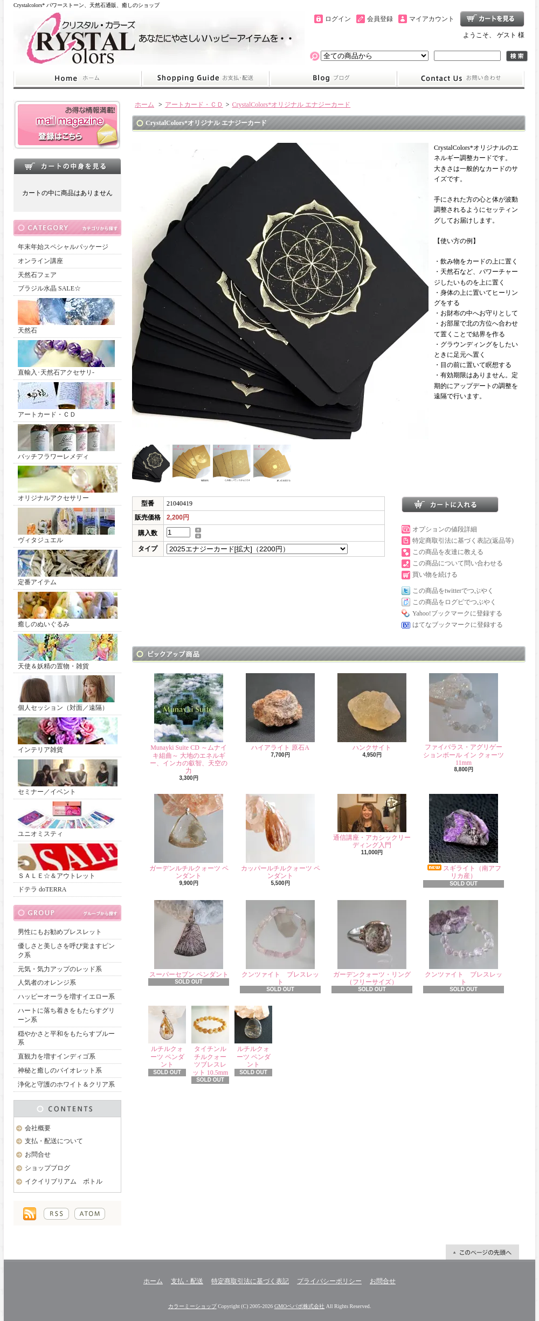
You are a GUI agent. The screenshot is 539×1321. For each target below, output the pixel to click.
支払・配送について (205, 78)
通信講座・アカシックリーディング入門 (372, 821)
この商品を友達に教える (447, 552)
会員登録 (380, 19)
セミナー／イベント (68, 777)
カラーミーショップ (192, 1306)
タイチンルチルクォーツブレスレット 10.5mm (210, 1041)
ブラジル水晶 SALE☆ (49, 288)
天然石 (66, 316)
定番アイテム (68, 568)
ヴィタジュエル (66, 526)
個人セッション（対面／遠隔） (66, 693)
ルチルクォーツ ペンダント (167, 1037)
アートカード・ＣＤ (66, 400)
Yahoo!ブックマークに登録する (457, 613)
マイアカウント (431, 19)
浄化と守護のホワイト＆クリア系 (66, 1084)
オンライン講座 (40, 261)
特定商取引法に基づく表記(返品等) (463, 540)
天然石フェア (37, 275)
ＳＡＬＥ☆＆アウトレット (68, 861)
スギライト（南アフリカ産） (463, 837)
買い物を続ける (435, 574)
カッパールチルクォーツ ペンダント (280, 837)
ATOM (89, 1214)
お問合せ (460, 78)
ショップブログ (333, 78)
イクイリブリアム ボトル (63, 1181)
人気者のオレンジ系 (47, 982)
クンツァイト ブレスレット (280, 943)
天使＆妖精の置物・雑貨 (68, 652)
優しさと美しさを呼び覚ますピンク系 (66, 950)
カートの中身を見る (67, 166)
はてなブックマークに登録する (457, 624)
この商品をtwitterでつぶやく (453, 590)
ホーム (77, 78)
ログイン (338, 19)
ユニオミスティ (66, 819)
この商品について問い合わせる (457, 563)
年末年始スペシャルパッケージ (63, 247)
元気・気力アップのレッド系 (60, 969)
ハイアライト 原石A (280, 712)
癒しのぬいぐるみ (68, 610)
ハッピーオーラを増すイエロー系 (66, 996)
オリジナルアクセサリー (68, 484)
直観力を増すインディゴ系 (56, 1056)
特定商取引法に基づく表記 (250, 1281)
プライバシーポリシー (329, 1281)
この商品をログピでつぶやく (454, 602)
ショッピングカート (492, 19)
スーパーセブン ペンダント (189, 939)
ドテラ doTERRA (42, 889)
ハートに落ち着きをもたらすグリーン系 (66, 1015)
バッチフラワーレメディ (66, 442)
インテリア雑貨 (68, 735)
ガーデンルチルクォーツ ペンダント (189, 837)
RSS (56, 1214)
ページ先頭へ (482, 1252)
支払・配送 (187, 1281)
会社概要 (38, 1128)
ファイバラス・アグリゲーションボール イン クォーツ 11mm (463, 719)
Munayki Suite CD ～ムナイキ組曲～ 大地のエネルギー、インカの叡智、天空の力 (188, 723)
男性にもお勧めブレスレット (60, 932)
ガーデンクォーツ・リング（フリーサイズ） (372, 943)
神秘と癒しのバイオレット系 (60, 1070)
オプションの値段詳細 (444, 529)
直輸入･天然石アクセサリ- (66, 358)
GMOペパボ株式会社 (299, 1306)
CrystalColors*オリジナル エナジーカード (291, 104)
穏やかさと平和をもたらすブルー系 (66, 1038)
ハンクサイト (371, 712)
